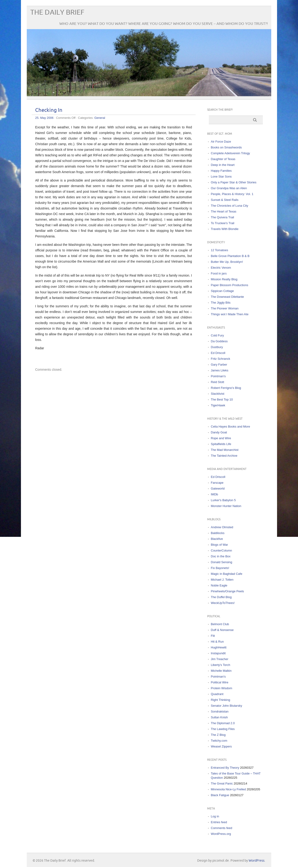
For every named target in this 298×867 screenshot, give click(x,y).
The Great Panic (222, 783)
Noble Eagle (219, 585)
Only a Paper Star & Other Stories (234, 182)
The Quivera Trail (222, 217)
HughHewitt (219, 647)
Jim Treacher (219, 659)
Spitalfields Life (221, 444)
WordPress (256, 860)
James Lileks (219, 370)
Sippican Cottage (222, 291)
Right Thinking (220, 700)
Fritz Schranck (220, 358)
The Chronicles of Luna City (229, 205)
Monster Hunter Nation (226, 506)
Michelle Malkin (221, 670)
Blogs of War (219, 544)
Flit (213, 635)
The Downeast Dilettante (227, 296)
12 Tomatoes (219, 250)
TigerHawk (218, 405)
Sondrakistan (220, 711)
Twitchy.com (219, 740)
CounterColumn (221, 550)
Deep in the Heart (223, 165)
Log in (215, 816)
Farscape (217, 482)
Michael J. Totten (222, 579)
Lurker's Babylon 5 (223, 500)
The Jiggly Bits (221, 302)
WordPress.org (221, 834)
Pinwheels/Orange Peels (227, 591)
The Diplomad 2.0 (223, 723)
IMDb (214, 494)
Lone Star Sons (221, 176)
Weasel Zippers (221, 746)
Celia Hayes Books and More (230, 426)
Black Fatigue (220, 795)
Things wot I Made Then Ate (230, 314)
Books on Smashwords (226, 147)
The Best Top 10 (222, 399)
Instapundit (218, 653)
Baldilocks (218, 533)
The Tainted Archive (224, 455)
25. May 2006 (44, 118)
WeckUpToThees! (223, 603)
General (99, 118)
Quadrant (217, 694)
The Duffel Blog (221, 597)
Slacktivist (217, 393)
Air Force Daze (221, 141)
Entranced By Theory (225, 767)
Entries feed (219, 822)
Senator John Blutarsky (226, 705)
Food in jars (219, 273)
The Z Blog (218, 735)
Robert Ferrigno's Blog (226, 388)
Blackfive (217, 539)
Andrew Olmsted (222, 527)
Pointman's (218, 376)
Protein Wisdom (221, 688)
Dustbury (217, 347)
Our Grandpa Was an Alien (229, 188)
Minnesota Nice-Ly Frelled (228, 789)
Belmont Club (220, 624)
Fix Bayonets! (220, 568)
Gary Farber (219, 364)
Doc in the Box (221, 556)
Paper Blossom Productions (229, 285)
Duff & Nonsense (222, 630)
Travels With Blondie (225, 229)
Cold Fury (217, 335)
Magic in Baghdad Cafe (226, 574)
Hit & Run (217, 641)
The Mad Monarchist (225, 450)
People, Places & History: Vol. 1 (232, 194)
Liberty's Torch (220, 665)
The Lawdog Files (223, 729)
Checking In (48, 110)
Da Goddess (219, 341)
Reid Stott (217, 382)
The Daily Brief (57, 12)
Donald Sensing (221, 562)
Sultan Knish (219, 717)
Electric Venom (221, 267)
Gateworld (218, 488)
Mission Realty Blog (224, 279)
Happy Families (221, 170)
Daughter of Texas (223, 159)
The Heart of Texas (224, 211)
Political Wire (219, 682)
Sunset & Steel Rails (225, 200)
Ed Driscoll (218, 353)
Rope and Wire (221, 438)
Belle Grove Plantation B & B (230, 256)
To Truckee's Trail (222, 223)
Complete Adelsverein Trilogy (230, 153)
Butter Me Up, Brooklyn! (227, 262)
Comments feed (221, 828)
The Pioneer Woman (225, 308)
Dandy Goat (219, 432)
